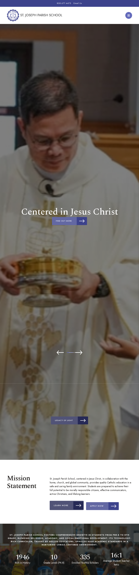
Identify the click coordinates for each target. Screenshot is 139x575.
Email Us (78, 3)
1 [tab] (61, 352)
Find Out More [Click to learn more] (72, 221)
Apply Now (107, 505)
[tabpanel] (69, 216)
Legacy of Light (72, 421)
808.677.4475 (64, 3)
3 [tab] (78, 352)
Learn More (69, 505)
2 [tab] (69, 352)
